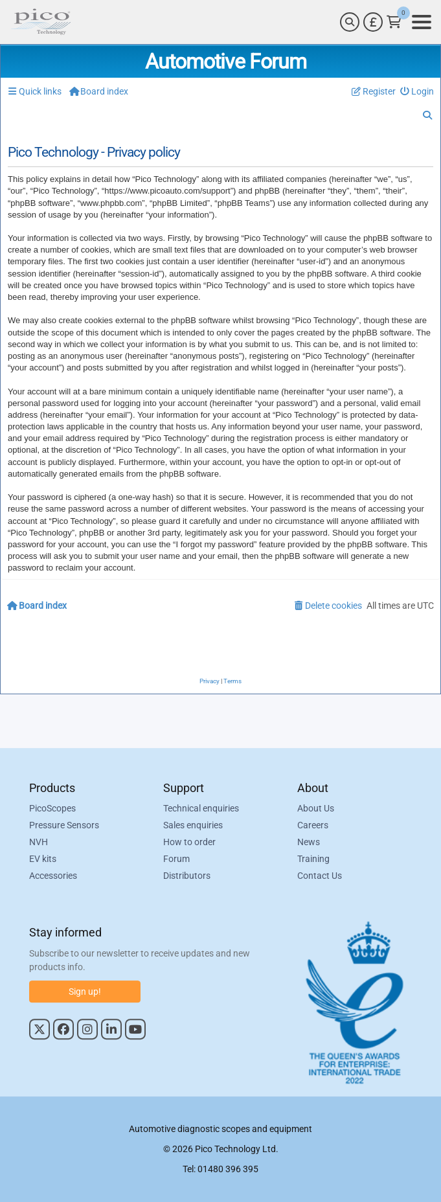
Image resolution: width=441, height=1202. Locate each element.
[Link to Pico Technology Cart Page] (394, 22)
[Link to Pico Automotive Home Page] (41, 22)
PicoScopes (52, 809)
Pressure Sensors (64, 826)
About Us (315, 809)
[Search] (349, 22)
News (308, 842)
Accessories (53, 876)
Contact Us (319, 876)
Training (313, 859)
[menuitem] (417, 92)
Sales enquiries (193, 826)
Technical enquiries (201, 809)
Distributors (186, 876)
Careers (312, 826)
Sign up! (85, 991)
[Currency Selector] (373, 22)
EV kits (42, 859)
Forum (176, 859)
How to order (189, 842)
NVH (38, 842)
